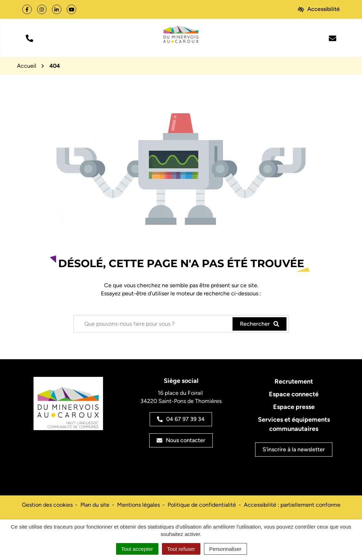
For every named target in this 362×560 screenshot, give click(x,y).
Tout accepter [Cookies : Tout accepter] (137, 549)
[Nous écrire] (332, 38)
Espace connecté (294, 394)
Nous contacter (181, 440)
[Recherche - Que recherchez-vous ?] (153, 323)
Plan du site (94, 504)
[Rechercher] (259, 324)
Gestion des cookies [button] (47, 504)
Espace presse (294, 407)
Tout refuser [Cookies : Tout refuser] (181, 549)
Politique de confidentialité (202, 504)
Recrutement (293, 381)
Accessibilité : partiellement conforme (292, 504)
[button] (29, 38)
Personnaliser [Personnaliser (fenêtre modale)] (225, 549)
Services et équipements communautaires (294, 424)
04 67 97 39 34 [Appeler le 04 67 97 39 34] (181, 419)
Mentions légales (138, 504)
